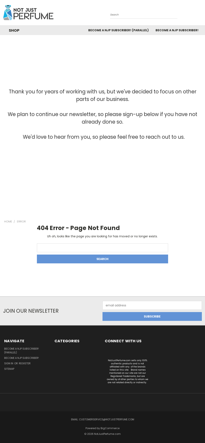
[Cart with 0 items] (201, 14)
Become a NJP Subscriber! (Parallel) (118, 30)
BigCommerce (110, 428)
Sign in (9, 363)
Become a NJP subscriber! (177, 30)
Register (25, 363)
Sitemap (9, 369)
